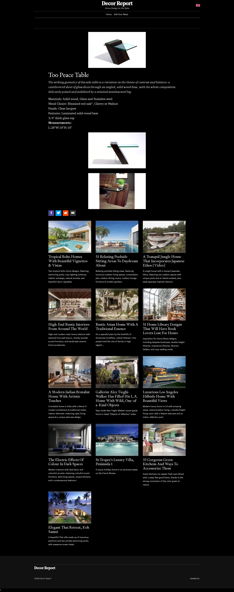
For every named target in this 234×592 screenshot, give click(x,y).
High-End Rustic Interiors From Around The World (68, 326)
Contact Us (194, 578)
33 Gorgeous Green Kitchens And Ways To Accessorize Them (160, 464)
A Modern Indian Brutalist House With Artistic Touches (69, 396)
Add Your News (121, 14)
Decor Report (117, 4)
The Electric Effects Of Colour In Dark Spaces (65, 461)
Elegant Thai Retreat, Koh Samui (68, 529)
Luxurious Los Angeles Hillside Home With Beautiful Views (160, 396)
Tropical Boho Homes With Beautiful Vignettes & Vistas (67, 261)
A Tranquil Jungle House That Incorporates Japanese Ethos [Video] (163, 261)
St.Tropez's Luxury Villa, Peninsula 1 (115, 461)
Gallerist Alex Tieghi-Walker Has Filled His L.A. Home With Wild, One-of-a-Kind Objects (117, 398)
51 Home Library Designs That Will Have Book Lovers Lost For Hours (162, 328)
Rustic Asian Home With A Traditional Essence (117, 326)
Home (109, 14)
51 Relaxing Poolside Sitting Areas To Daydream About (117, 261)
